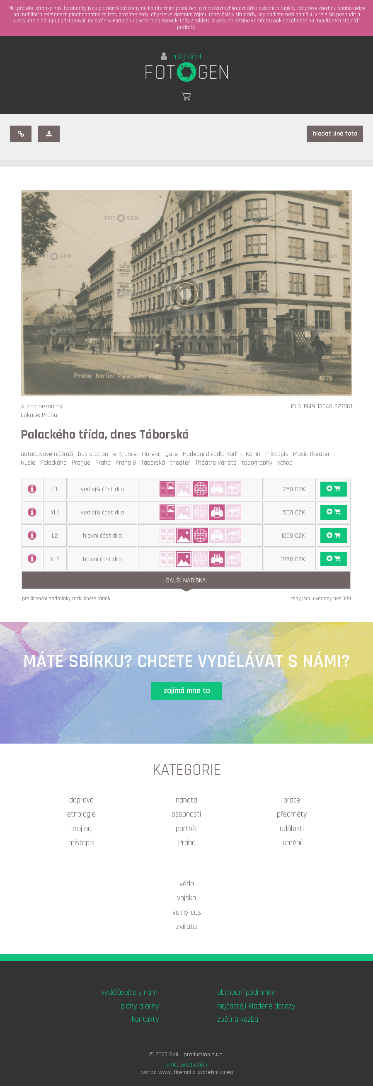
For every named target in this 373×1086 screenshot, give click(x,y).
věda (186, 884)
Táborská (154, 462)
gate (173, 454)
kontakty (145, 1019)
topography (259, 462)
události (292, 829)
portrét (187, 829)
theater (182, 462)
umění (292, 843)
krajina (81, 829)
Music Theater (313, 454)
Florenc (153, 454)
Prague (83, 462)
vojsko (186, 898)
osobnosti (186, 814)
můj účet (181, 56)
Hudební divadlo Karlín (213, 454)
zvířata (186, 926)
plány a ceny (140, 1006)
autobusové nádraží (48, 454)
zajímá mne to (186, 691)
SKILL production (186, 1065)
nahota (186, 800)
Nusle (30, 462)
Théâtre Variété (217, 462)
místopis (278, 454)
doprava (81, 800)
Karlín (255, 454)
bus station (94, 454)
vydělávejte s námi (130, 992)
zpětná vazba (237, 1019)
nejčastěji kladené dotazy (256, 1006)
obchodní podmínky (246, 992)
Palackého (55, 462)
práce (291, 800)
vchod (286, 462)
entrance (126, 454)
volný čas (186, 912)
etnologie (81, 814)
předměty (292, 814)
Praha (104, 462)
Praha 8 (127, 462)
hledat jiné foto (335, 133)
